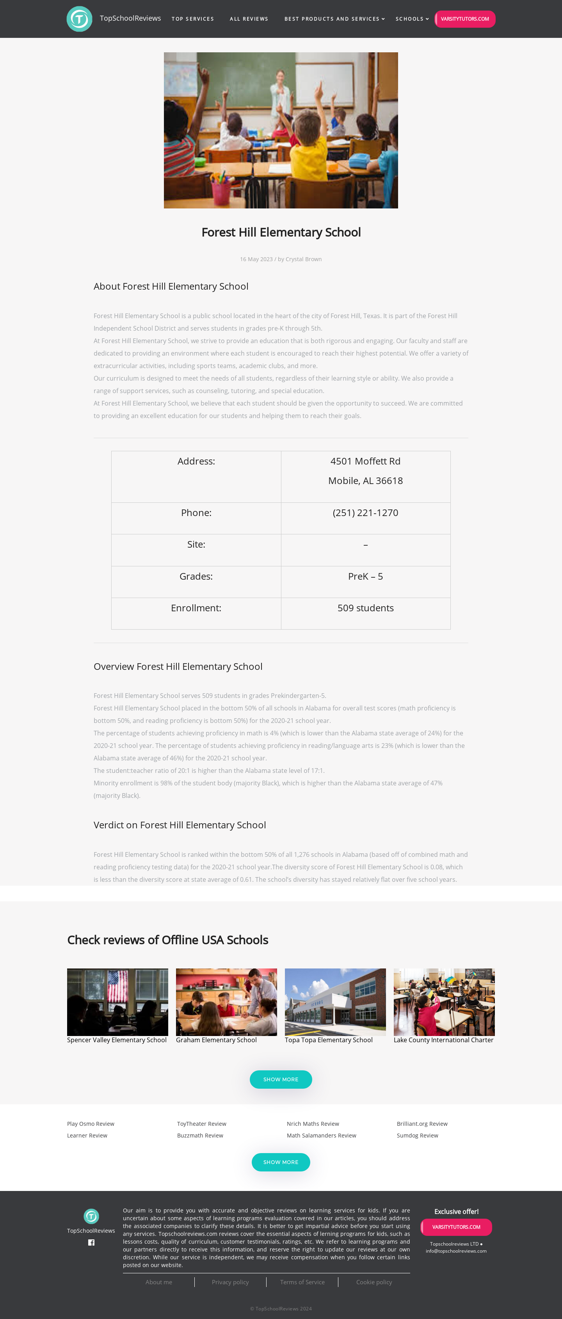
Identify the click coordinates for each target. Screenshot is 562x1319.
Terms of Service (302, 1282)
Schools (410, 19)
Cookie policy (374, 1282)
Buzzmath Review (200, 1135)
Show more (280, 1079)
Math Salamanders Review (321, 1135)
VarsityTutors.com (465, 19)
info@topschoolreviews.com (456, 1251)
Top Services (193, 19)
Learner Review (87, 1135)
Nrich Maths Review (313, 1123)
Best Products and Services (332, 19)
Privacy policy (230, 1282)
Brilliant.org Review (422, 1123)
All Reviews (249, 19)
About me (159, 1282)
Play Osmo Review (90, 1123)
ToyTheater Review (201, 1123)
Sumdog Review (417, 1135)
